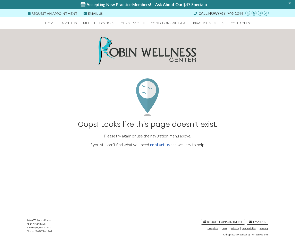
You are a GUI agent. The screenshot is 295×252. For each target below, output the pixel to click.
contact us (160, 144)
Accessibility (249, 228)
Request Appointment (223, 222)
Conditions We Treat (169, 23)
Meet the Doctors (98, 23)
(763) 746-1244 (230, 13)
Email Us (93, 13)
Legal (224, 228)
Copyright (213, 228)
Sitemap (264, 228)
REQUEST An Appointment (52, 13)
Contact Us (240, 23)
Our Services (131, 23)
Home (50, 23)
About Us (69, 23)
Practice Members (208, 23)
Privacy (235, 228)
